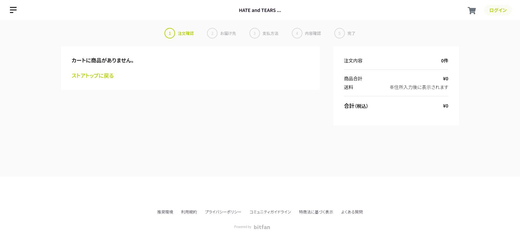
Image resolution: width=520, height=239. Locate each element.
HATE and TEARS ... (260, 10)
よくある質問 (352, 212)
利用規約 (189, 211)
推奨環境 (165, 211)
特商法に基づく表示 (316, 211)
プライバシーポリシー (223, 211)
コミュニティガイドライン (270, 211)
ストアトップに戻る (93, 75)
